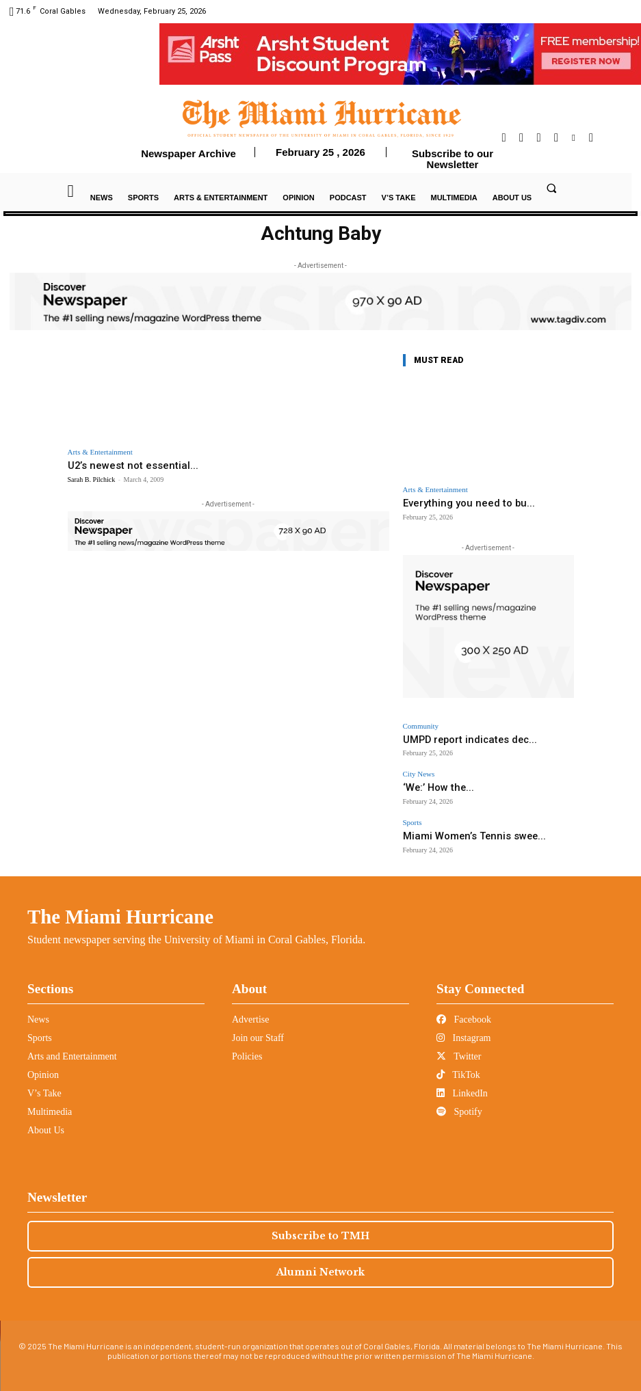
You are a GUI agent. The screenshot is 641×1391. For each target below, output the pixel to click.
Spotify (459, 1101)
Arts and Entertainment (72, 1045)
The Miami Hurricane (120, 906)
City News (419, 769)
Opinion (43, 1064)
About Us (45, 1119)
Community (421, 724)
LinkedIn (462, 1082)
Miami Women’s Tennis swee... (456, 827)
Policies (247, 1045)
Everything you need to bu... (459, 503)
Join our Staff (258, 1027)
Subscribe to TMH (320, 1225)
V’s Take (44, 1082)
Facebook (463, 1008)
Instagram (463, 1027)
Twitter (458, 1045)
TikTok (458, 1064)
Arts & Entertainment (100, 452)
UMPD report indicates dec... (454, 736)
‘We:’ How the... (430, 781)
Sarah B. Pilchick (92, 478)
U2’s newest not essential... (123, 465)
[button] (551, 188)
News (38, 1008)
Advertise (250, 1008)
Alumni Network (320, 1261)
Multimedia (49, 1101)
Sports (412, 815)
